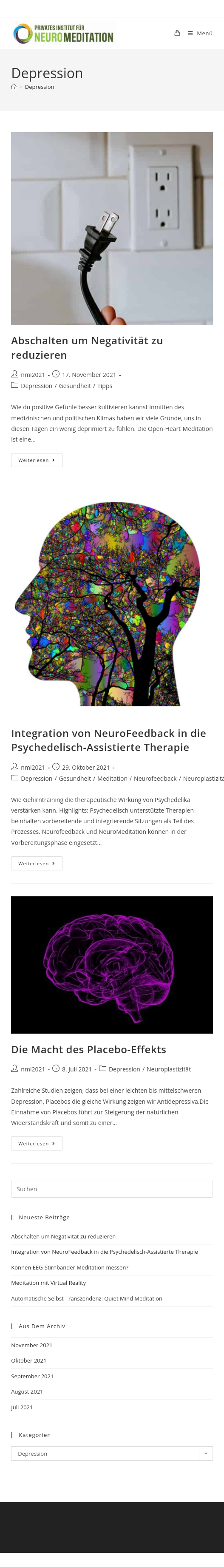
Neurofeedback (155, 778)
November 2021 (31, 1345)
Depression (39, 87)
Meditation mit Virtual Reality (48, 1282)
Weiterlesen (40, 458)
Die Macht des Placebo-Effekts (88, 1049)
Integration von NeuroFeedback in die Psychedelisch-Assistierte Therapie (108, 740)
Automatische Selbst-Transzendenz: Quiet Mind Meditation (86, 1298)
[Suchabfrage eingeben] (112, 1189)
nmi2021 (33, 375)
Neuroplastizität (169, 1069)
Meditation (112, 778)
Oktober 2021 (28, 1360)
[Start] (14, 87)
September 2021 (32, 1376)
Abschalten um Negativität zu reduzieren (63, 1236)
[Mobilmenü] (197, 33)
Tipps (104, 386)
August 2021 (27, 1391)
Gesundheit (75, 386)
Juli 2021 (22, 1407)
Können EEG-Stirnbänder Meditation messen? (69, 1267)
